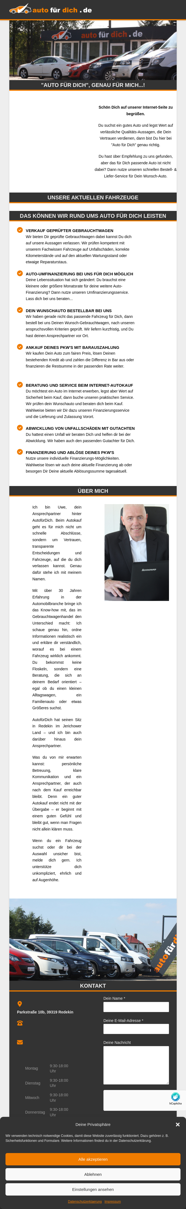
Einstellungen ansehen (93, 1189)
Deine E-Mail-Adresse (123, 1020)
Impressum (113, 1202)
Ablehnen (93, 1174)
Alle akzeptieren (93, 1159)
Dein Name (114, 998)
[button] (178, 1124)
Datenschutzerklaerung (85, 1202)
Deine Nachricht (117, 1042)
